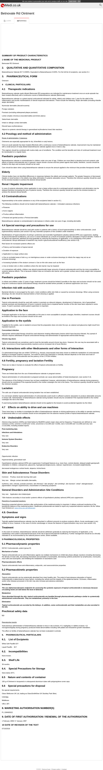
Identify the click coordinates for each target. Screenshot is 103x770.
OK (79, 1)
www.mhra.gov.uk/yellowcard (24, 508)
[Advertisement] (51, 39)
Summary (21, 21)
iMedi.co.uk (11, 5)
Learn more (72, 1)
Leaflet (7, 21)
